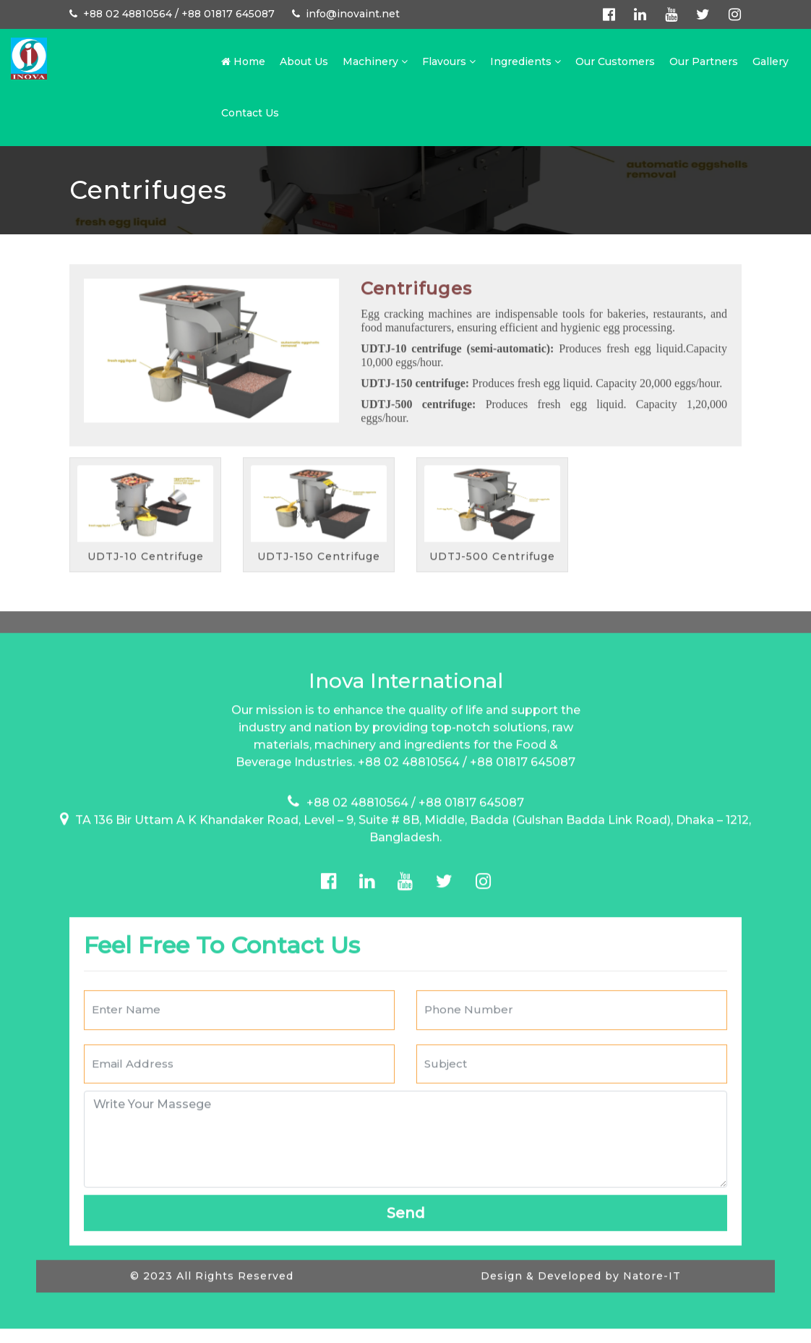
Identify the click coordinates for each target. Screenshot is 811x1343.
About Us (304, 61)
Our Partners (703, 61)
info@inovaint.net (346, 13)
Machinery (375, 61)
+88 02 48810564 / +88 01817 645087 (172, 13)
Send (406, 1187)
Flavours (449, 61)
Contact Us (250, 112)
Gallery (770, 61)
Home (243, 61)
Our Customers (615, 61)
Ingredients (525, 61)
